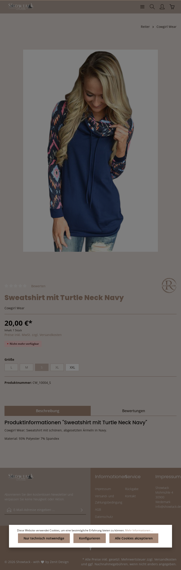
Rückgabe (132, 489)
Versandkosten (165, 559)
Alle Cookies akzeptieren (134, 538)
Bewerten (38, 286)
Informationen (111, 476)
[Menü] (142, 6)
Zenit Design (59, 562)
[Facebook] (90, 549)
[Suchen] (152, 6)
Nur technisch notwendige (44, 538)
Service (133, 476)
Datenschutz (104, 517)
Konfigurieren (89, 538)
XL (57, 367)
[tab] (47, 411)
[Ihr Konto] (162, 6)
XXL (72, 367)
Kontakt (130, 496)
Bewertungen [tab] (133, 410)
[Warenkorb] (172, 6)
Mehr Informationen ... (139, 530)
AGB (98, 509)
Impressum (103, 489)
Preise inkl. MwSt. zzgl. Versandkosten (33, 335)
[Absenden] (81, 510)
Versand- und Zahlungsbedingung (108, 499)
